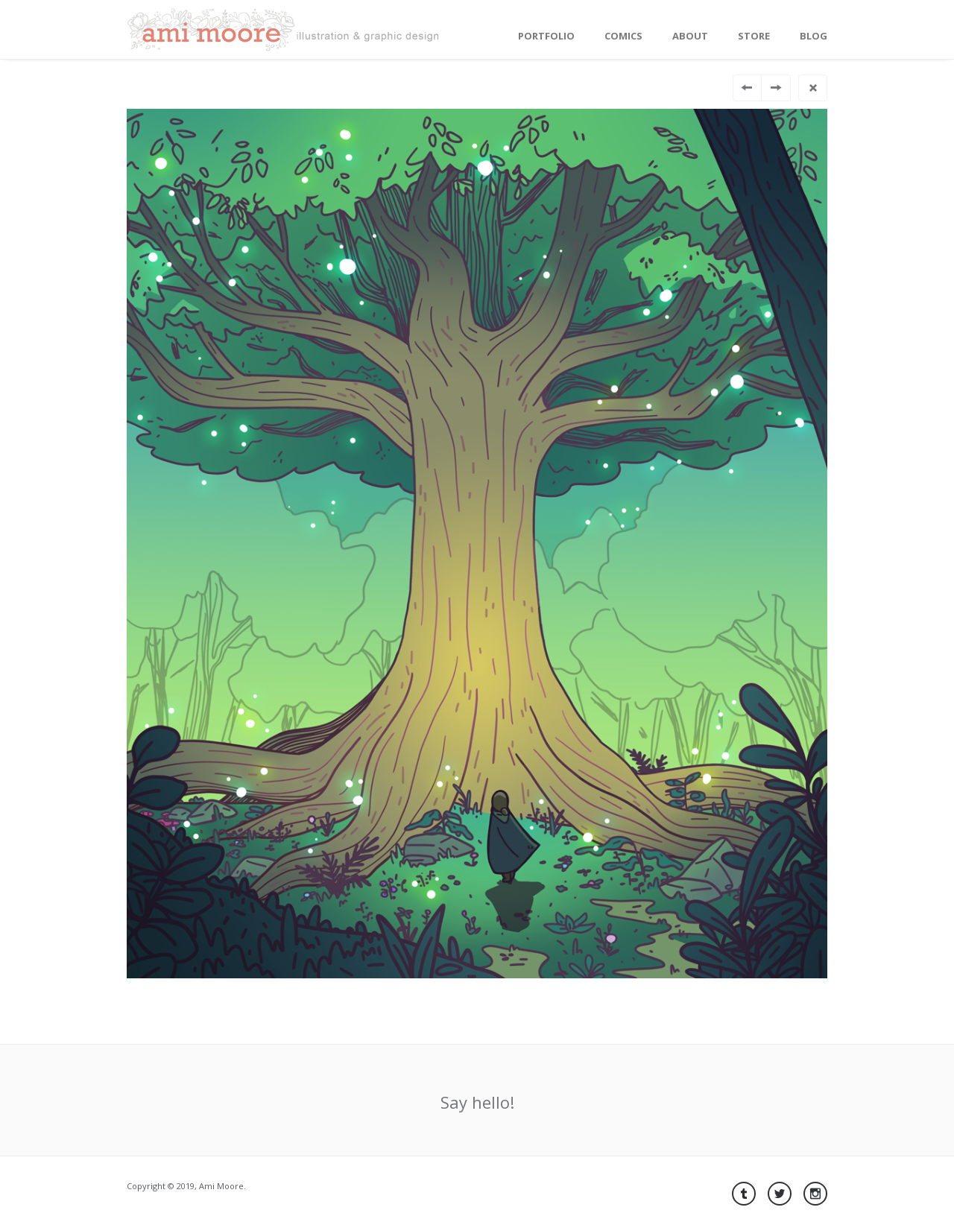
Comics (623, 35)
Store (754, 35)
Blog (813, 35)
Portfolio (546, 35)
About (690, 35)
